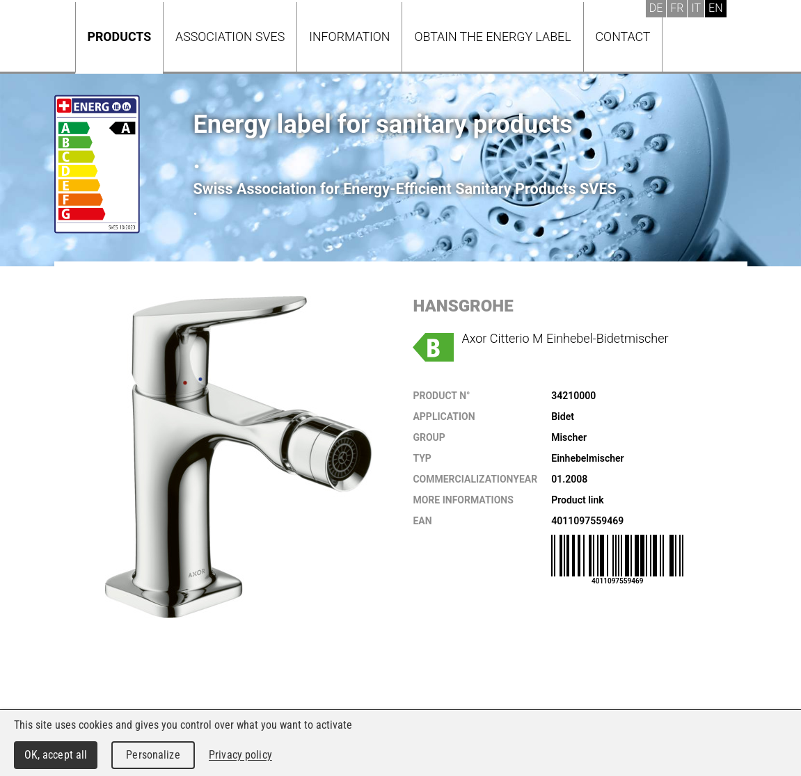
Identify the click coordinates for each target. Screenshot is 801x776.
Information (349, 36)
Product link (577, 500)
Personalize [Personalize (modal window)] (153, 754)
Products (120, 36)
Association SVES (230, 36)
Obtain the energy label (492, 36)
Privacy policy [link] (240, 754)
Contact (623, 36)
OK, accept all (56, 754)
